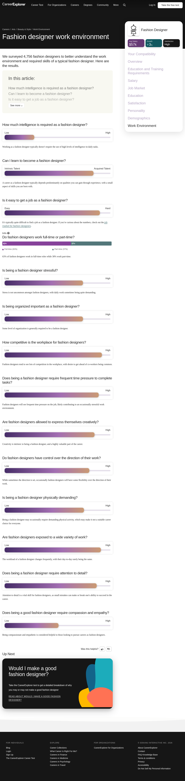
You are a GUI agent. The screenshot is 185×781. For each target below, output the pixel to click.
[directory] (57, 91)
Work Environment (142, 126)
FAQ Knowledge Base (148, 755)
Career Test (37, 5)
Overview (135, 61)
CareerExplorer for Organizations (109, 748)
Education (135, 96)
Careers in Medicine (59, 758)
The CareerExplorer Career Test (20, 758)
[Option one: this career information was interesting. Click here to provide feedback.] (102, 649)
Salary (133, 81)
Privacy (141, 761)
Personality (136, 111)
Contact (141, 751)
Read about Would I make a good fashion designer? (35, 698)
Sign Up (9, 755)
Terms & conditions (146, 758)
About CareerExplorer (147, 748)
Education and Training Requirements (145, 71)
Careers (75, 5)
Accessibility (143, 765)
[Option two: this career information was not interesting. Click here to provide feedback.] (109, 649)
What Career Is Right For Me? (63, 751)
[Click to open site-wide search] (124, 5)
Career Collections (58, 748)
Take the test (170, 5)
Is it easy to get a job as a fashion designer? (41, 99)
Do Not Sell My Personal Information (154, 768)
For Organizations (57, 5)
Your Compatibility (142, 54)
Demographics (139, 118)
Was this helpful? (89, 649)
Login (8, 751)
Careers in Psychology (60, 761)
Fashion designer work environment (55, 36)
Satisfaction (137, 103)
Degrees (88, 5)
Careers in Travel (57, 765)
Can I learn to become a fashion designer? (40, 94)
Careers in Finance (58, 755)
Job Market (136, 88)
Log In (152, 5)
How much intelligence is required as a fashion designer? (51, 88)
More (116, 5)
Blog (8, 748)
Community (103, 5)
